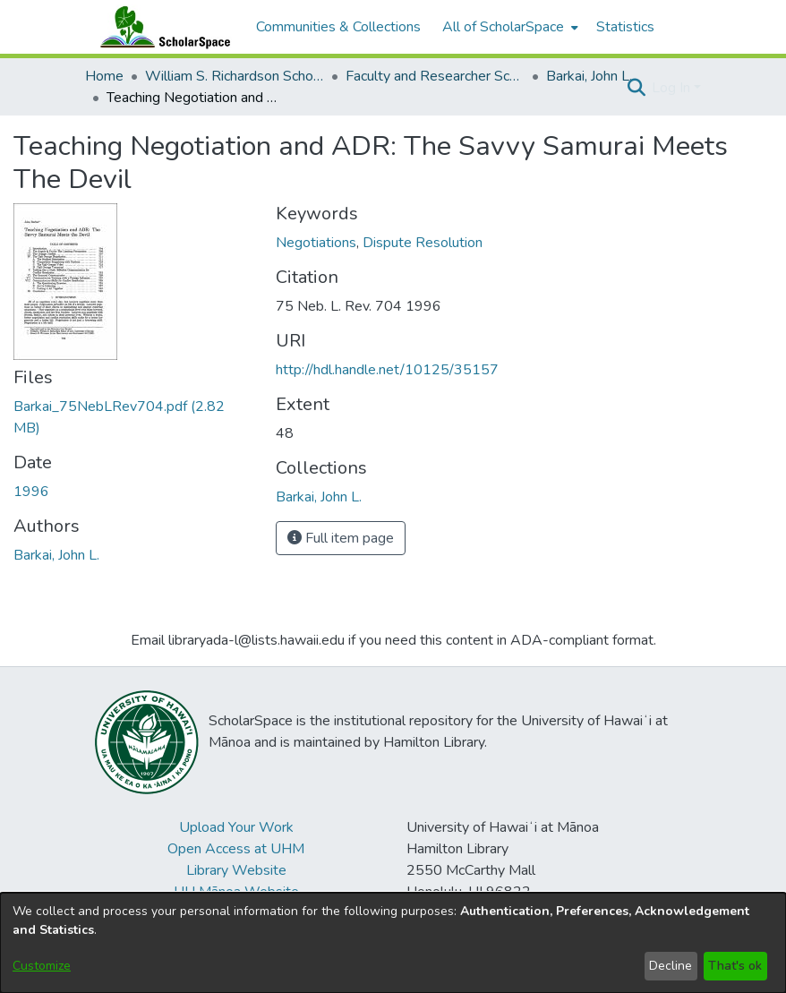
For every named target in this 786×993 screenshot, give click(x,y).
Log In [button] (673, 88)
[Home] (161, 26)
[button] (636, 87)
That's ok (735, 965)
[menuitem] (508, 27)
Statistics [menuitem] (625, 27)
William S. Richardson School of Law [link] (234, 76)
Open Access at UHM (235, 849)
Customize (42, 965)
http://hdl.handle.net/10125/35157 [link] (387, 370)
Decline (670, 965)
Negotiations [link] (316, 243)
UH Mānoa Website (236, 892)
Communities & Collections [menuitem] (338, 27)
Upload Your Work (236, 827)
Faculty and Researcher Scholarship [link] (435, 76)
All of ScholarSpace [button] (503, 27)
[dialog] (393, 943)
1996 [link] (31, 491)
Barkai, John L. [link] (589, 76)
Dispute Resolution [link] (423, 243)
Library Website (236, 870)
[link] (319, 497)
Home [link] (104, 76)
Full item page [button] (340, 538)
